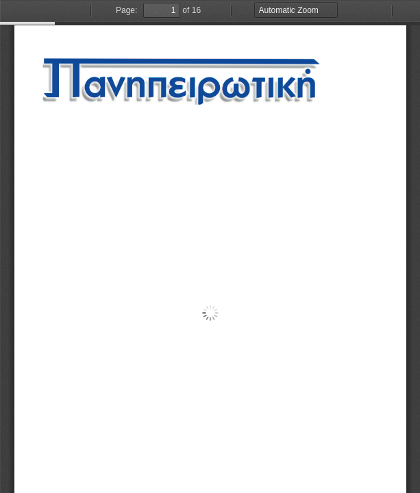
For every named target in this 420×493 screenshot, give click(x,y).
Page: (126, 10)
